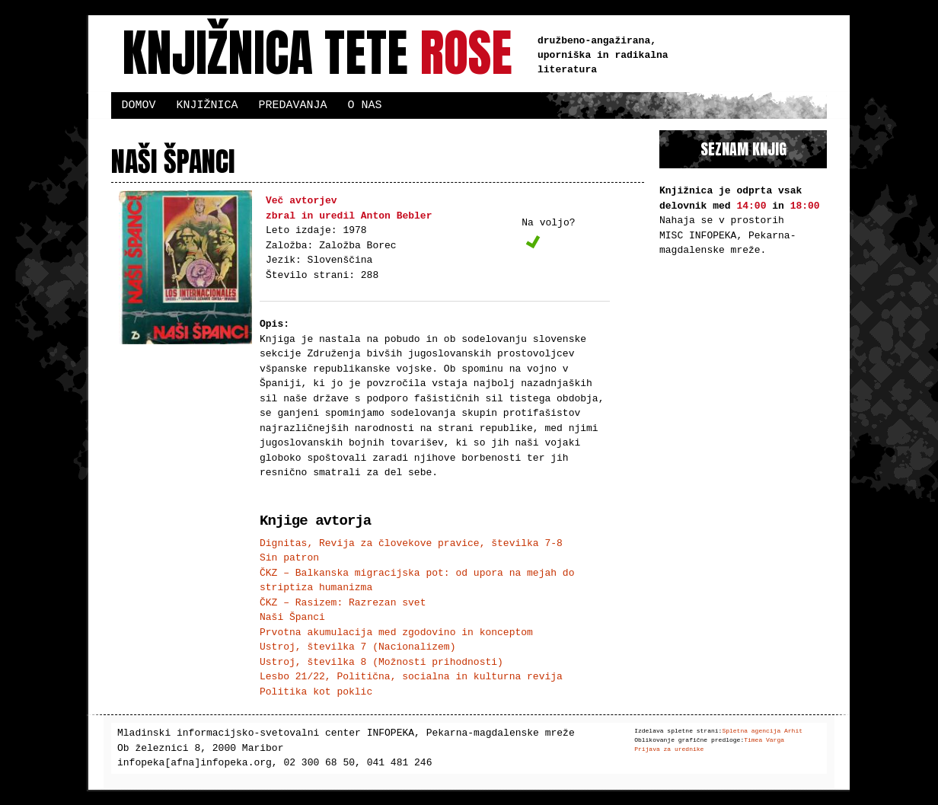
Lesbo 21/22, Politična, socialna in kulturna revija (411, 676)
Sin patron (289, 557)
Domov (139, 105)
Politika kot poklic (316, 691)
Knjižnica (207, 105)
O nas (365, 105)
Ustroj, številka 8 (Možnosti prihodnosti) (381, 662)
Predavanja (293, 105)
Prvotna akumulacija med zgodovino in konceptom (396, 632)
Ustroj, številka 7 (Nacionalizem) (357, 646)
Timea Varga (764, 740)
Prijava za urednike (669, 749)
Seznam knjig (743, 149)
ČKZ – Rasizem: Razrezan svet (343, 602)
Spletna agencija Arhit (762, 731)
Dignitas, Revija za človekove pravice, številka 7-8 (411, 543)
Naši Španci (292, 617)
